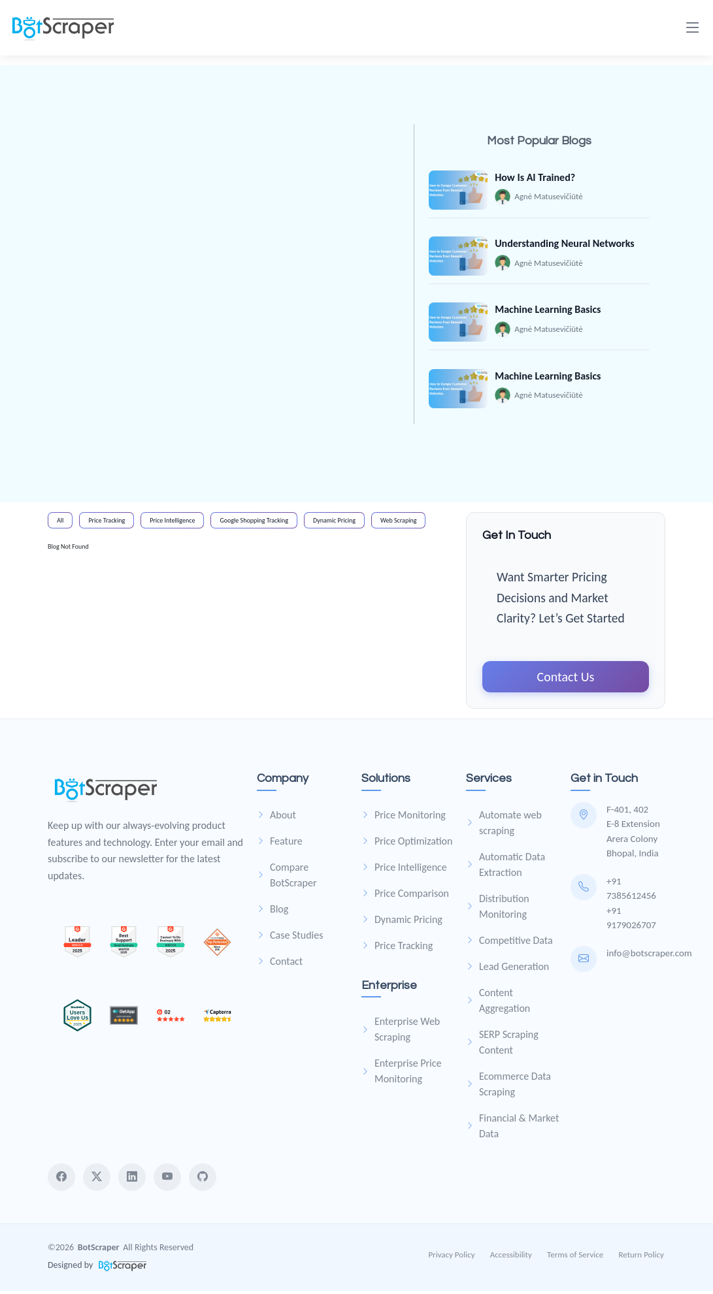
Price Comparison (405, 896)
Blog (272, 912)
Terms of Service (576, 1258)
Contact (280, 964)
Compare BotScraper (286, 878)
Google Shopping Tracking (254, 523)
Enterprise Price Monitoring (401, 1074)
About (276, 818)
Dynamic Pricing (334, 523)
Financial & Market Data (512, 1129)
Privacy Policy (453, 1258)
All (60, 523)
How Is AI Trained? (535, 177)
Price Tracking (106, 523)
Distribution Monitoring (497, 910)
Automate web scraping (504, 826)
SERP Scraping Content (502, 1045)
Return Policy (642, 1258)
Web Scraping (398, 523)
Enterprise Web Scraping (400, 1032)
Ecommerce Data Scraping (508, 1087)
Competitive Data (509, 943)
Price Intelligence (172, 523)
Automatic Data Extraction (505, 868)
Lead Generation (507, 969)
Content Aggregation (498, 1004)
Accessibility (512, 1258)
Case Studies (290, 938)
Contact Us (566, 680)
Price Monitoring (403, 818)
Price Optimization (406, 844)
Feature (280, 844)
